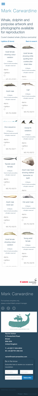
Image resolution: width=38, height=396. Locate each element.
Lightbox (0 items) (7, 41)
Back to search (31, 41)
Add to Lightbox (7, 72)
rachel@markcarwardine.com (16, 357)
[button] (3, 3)
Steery (26, 394)
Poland (20, 394)
